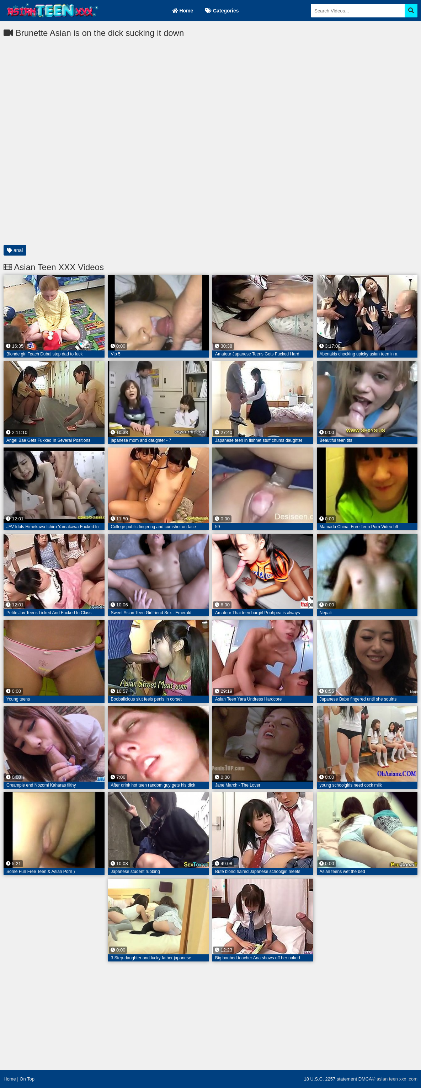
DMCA (365, 1079)
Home (182, 11)
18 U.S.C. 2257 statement (331, 1079)
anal (15, 250)
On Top (27, 1079)
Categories (222, 11)
